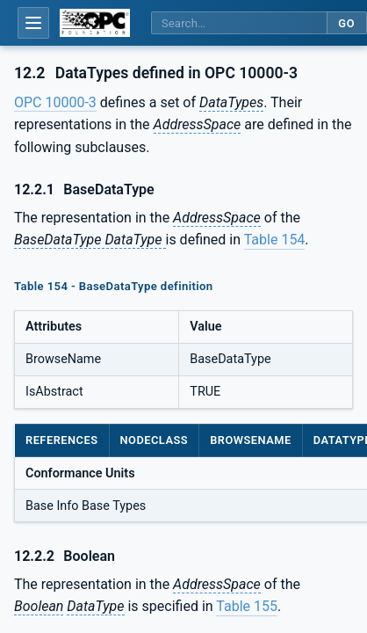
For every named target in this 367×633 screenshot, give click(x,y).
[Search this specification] (239, 23)
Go (346, 23)
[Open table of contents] (33, 23)
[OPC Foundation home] (95, 23)
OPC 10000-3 (55, 102)
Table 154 (275, 239)
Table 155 (246, 606)
